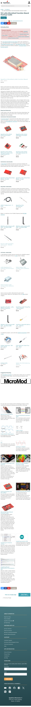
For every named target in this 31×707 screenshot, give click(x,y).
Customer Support (8, 640)
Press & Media (7, 618)
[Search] (28, 6)
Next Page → (24, 595)
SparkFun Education (9, 620)
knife (2, 334)
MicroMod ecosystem (7, 374)
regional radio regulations (23, 36)
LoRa (16, 255)
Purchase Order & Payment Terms (11, 642)
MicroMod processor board (7, 44)
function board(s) (4, 47)
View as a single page (10, 594)
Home (2, 9)
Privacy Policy (7, 654)
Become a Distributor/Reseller (10, 632)
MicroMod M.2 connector (11, 121)
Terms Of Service (7, 652)
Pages (3, 18)
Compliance (6, 656)
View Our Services (8, 630)
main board (3, 163)
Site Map (6, 657)
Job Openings (7, 622)
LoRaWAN (26, 31)
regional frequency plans (13, 38)
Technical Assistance (8, 644)
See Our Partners (7, 628)
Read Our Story (7, 616)
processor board (22, 45)
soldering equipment (22, 332)
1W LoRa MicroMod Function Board (9, 41)
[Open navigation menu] (1, 3)
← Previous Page (7, 597)
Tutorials (7, 9)
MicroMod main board (21, 44)
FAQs (5, 646)
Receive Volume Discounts (9, 634)
